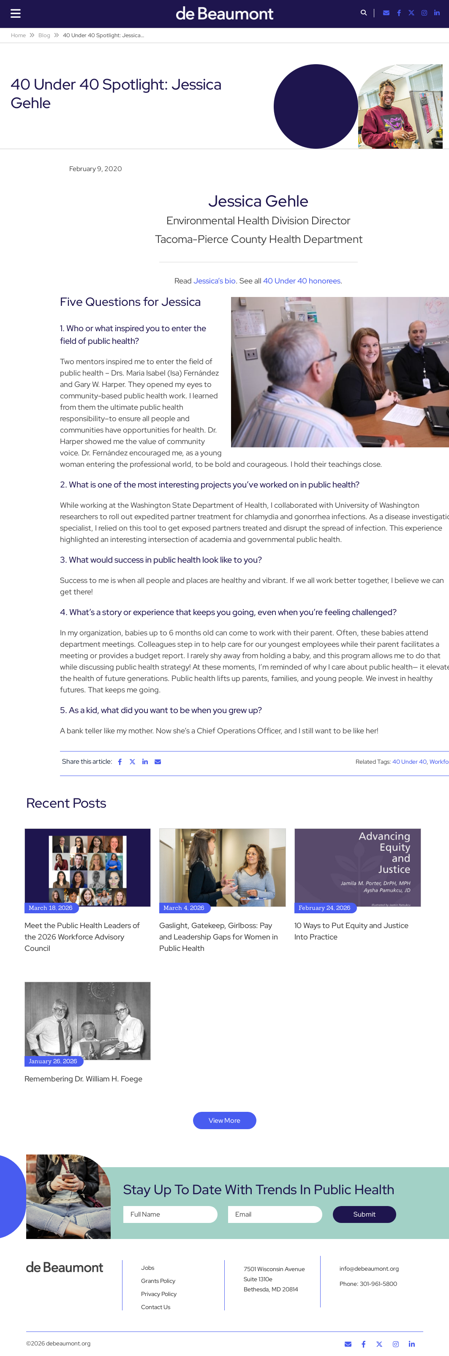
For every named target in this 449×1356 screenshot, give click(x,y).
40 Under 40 (409, 761)
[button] (363, 13)
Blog (44, 35)
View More (224, 1120)
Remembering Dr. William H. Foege (83, 1079)
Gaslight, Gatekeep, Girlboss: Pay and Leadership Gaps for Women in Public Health (218, 936)
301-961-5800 (378, 1284)
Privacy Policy (159, 1294)
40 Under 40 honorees (301, 281)
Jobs (147, 1268)
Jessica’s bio (214, 281)
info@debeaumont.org (369, 1268)
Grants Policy (158, 1281)
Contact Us (155, 1307)
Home (18, 35)
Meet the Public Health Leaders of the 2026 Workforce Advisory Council (82, 936)
